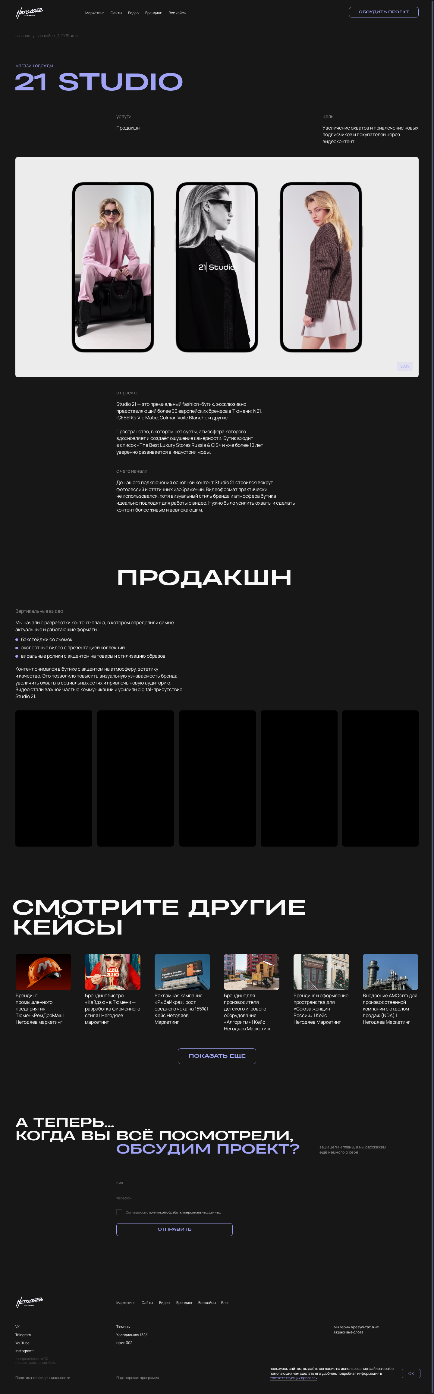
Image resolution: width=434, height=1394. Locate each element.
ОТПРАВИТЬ (174, 1230)
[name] (174, 1182)
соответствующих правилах (293, 1377)
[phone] (174, 1198)
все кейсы (45, 35)
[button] (384, 12)
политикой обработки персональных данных (185, 1212)
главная (22, 35)
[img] (29, 13)
